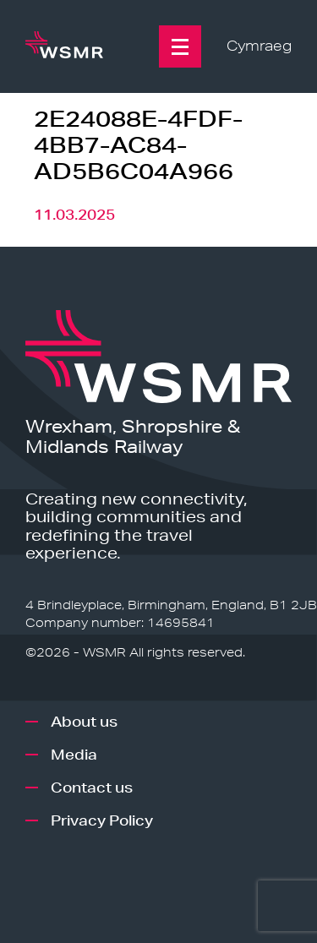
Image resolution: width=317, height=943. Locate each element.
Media (74, 754)
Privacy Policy (102, 820)
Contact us (92, 787)
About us (84, 721)
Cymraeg (259, 46)
